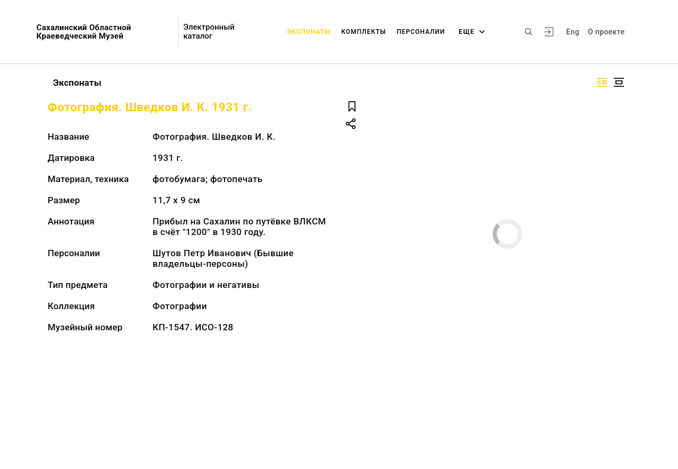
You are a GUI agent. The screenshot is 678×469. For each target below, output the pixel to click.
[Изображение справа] (601, 82)
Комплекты (363, 31)
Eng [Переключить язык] (572, 32)
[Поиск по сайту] (529, 32)
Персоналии (421, 31)
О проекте (606, 32)
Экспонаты (309, 31)
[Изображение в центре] (618, 82)
